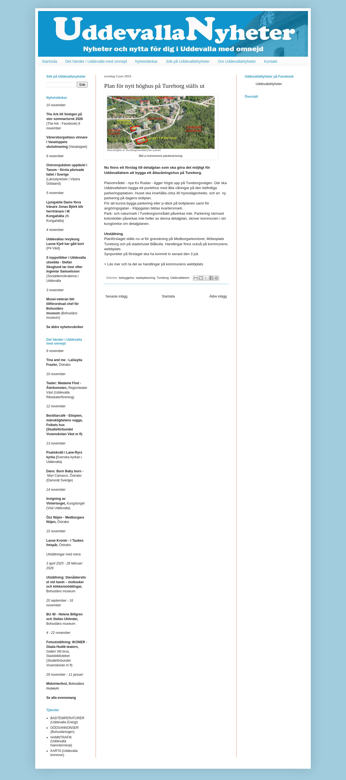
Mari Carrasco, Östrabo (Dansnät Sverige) (64, 475)
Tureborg (163, 277)
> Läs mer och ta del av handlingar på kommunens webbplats (153, 264)
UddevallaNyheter (269, 84)
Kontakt (270, 61)
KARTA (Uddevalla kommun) (64, 753)
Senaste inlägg (116, 296)
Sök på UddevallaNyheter (188, 61)
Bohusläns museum (64, 619)
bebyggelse (126, 277)
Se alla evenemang (61, 698)
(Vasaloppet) (66, 142)
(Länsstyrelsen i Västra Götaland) (66, 174)
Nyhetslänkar (146, 61)
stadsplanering (145, 277)
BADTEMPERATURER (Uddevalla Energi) (67, 720)
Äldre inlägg (218, 296)
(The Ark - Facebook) (64, 119)
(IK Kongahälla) (64, 211)
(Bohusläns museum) (62, 308)
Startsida (49, 61)
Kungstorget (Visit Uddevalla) (65, 503)
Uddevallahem (179, 277)
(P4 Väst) (65, 243)
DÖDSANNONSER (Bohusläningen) (64, 729)
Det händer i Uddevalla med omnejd (96, 61)
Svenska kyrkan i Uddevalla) (64, 457)
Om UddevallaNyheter (237, 61)
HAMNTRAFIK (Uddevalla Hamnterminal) (61, 741)
